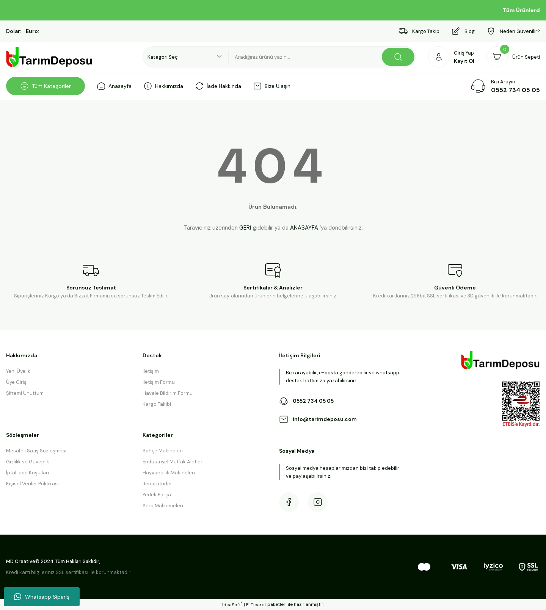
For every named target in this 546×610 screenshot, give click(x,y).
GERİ (245, 227)
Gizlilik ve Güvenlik (27, 461)
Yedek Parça (157, 494)
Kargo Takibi (157, 404)
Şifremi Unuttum (25, 393)
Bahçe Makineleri (163, 450)
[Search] (322, 56)
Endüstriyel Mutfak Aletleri (173, 461)
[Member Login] (451, 56)
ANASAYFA (304, 227)
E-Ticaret (256, 605)
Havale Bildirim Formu (168, 393)
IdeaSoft (232, 604)
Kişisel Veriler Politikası (32, 483)
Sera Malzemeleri (163, 505)
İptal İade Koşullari (27, 472)
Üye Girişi (17, 382)
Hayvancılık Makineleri (169, 472)
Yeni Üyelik (18, 371)
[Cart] (513, 56)
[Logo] (49, 57)
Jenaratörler (157, 483)
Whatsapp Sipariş (41, 597)
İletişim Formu (159, 382)
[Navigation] (45, 86)
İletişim (151, 371)
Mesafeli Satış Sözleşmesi (36, 450)
